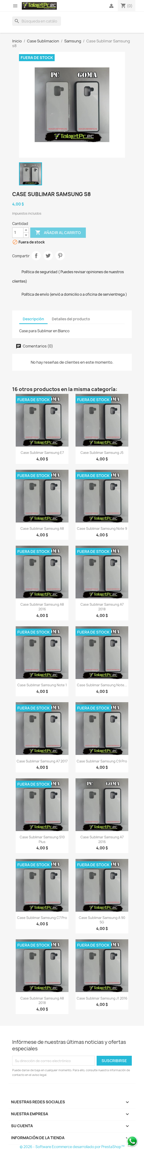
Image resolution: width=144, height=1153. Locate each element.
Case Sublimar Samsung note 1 (42, 685)
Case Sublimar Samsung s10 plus (42, 839)
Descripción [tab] (33, 319)
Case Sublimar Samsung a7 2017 (42, 761)
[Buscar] (36, 21)
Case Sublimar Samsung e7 (42, 452)
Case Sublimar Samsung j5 (101, 452)
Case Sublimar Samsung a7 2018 (102, 606)
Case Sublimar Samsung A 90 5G (102, 920)
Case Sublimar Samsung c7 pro (42, 917)
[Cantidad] (17, 233)
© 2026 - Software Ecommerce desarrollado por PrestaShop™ (72, 1146)
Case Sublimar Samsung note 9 (102, 528)
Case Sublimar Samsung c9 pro (102, 761)
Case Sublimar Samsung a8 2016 (42, 606)
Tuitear (48, 255)
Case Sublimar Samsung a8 (42, 528)
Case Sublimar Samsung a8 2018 (42, 1000)
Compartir (36, 255)
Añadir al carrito (58, 233)
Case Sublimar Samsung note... (102, 685)
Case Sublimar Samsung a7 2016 (102, 839)
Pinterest (60, 255)
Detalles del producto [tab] (71, 319)
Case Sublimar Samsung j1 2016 (102, 998)
